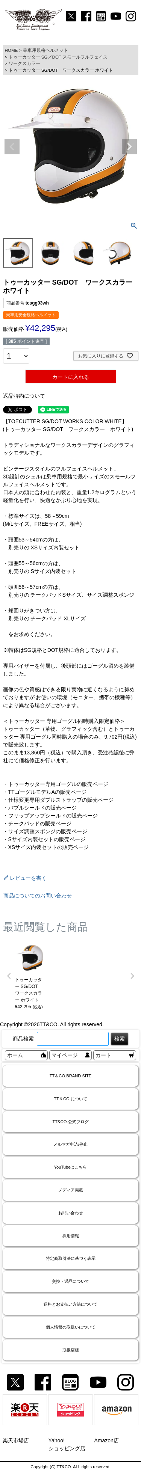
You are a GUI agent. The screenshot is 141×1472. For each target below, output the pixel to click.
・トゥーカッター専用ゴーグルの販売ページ (55, 784)
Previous (12, 146)
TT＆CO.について (70, 1098)
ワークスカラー (24, 63)
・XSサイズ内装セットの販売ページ (46, 847)
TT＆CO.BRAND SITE (71, 1076)
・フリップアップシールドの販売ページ (50, 816)
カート (103, 1055)
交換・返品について (70, 1281)
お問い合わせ (70, 1213)
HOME (11, 50)
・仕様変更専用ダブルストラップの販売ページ (58, 800)
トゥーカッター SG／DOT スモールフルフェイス (58, 56)
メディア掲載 (70, 1190)
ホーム (15, 1055)
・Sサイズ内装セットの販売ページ (44, 839)
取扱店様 (70, 1350)
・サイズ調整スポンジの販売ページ (45, 831)
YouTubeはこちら (70, 1167)
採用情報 (70, 1236)
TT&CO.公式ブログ (70, 1121)
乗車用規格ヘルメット (45, 50)
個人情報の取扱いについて (71, 1327)
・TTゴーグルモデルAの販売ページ (44, 792)
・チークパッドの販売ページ (37, 823)
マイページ (65, 1055)
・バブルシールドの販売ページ (40, 808)
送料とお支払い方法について (70, 1304)
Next (129, 146)
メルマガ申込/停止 (70, 1144)
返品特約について (24, 396)
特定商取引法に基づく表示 (71, 1258)
